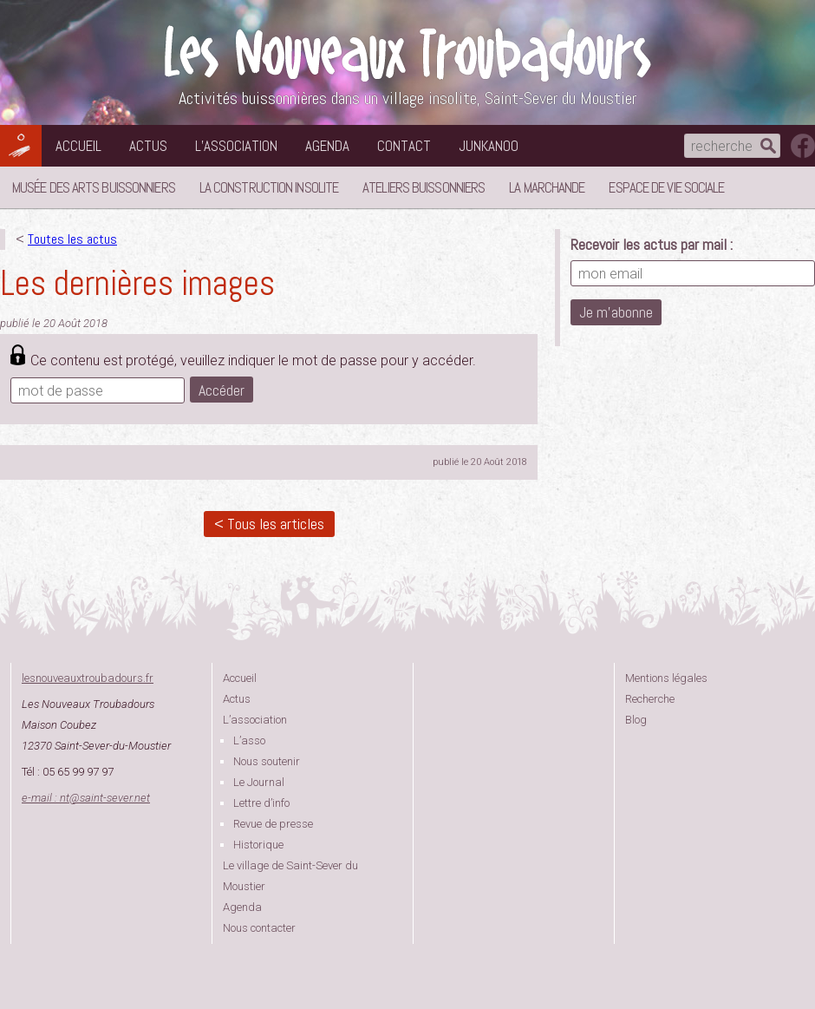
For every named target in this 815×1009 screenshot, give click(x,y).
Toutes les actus (72, 239)
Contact (404, 145)
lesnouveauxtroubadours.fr (87, 678)
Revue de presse (273, 823)
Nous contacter (259, 927)
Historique (258, 844)
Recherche (650, 698)
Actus (148, 145)
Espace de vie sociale (666, 187)
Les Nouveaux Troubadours (407, 53)
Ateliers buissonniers (423, 187)
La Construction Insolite (268, 187)
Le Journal (258, 782)
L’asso (249, 740)
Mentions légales (666, 678)
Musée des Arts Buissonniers (93, 187)
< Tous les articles (269, 524)
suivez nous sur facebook (803, 146)
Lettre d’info (261, 802)
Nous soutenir (266, 761)
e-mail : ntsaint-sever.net (86, 797)
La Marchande (546, 187)
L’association (236, 145)
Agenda (327, 145)
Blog (636, 719)
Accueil (78, 145)
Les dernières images (137, 283)
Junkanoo (488, 145)
